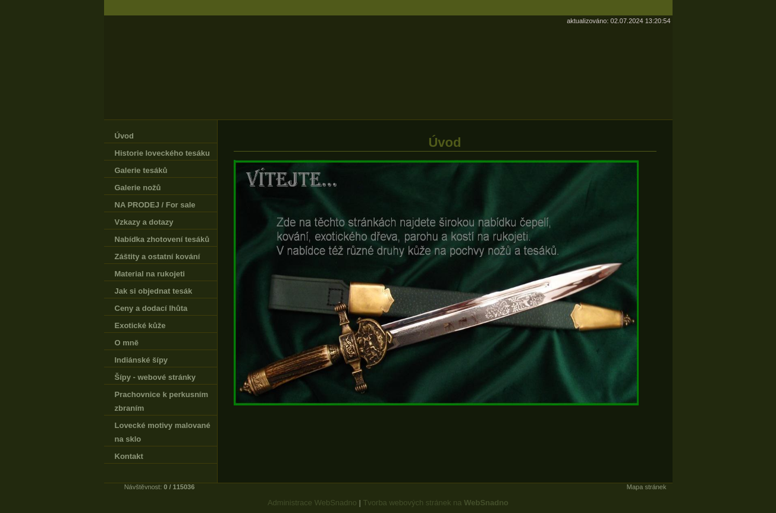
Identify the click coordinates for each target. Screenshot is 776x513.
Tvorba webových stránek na (435, 502)
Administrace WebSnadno (312, 502)
